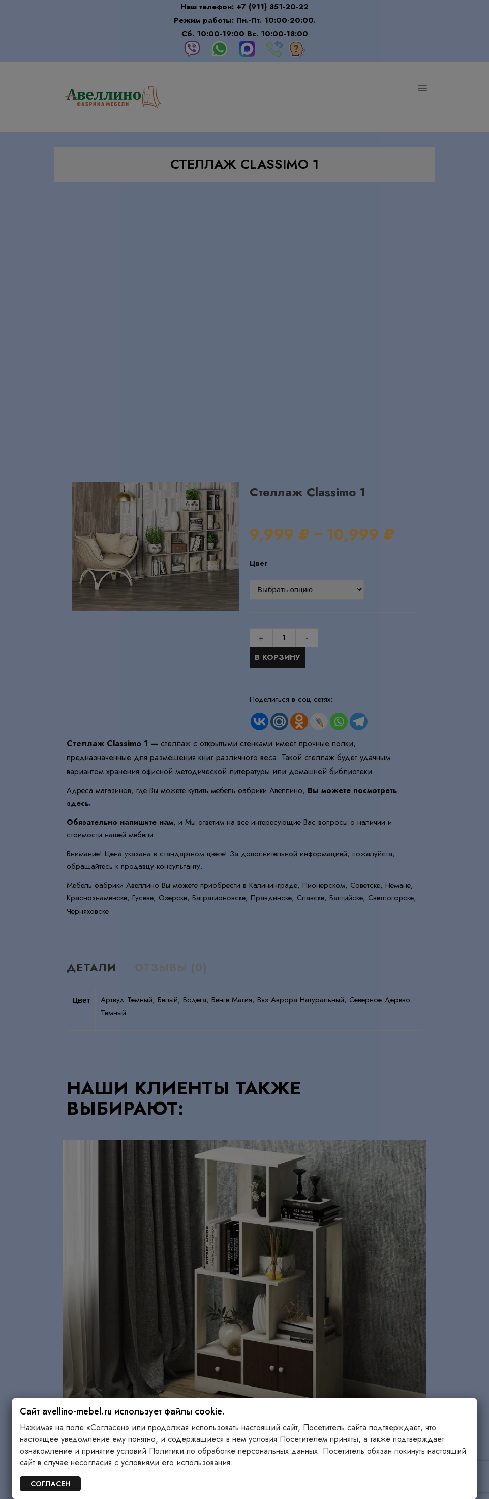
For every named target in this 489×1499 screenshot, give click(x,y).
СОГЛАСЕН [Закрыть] (50, 1484)
